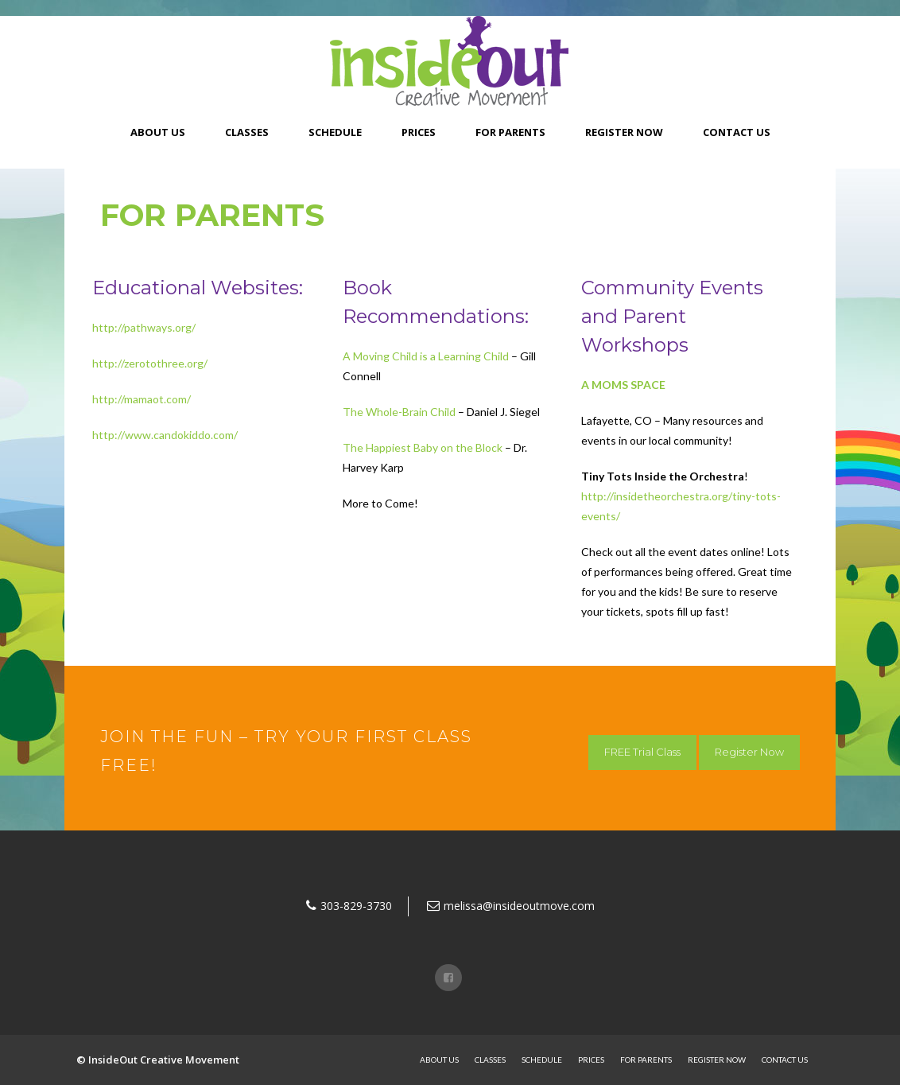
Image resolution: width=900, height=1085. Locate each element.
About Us (157, 132)
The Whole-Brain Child (399, 411)
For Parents (510, 132)
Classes (247, 132)
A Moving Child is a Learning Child (426, 356)
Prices (419, 132)
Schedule (335, 132)
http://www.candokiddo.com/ (165, 434)
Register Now (624, 132)
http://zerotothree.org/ (150, 363)
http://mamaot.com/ (141, 399)
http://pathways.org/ (144, 327)
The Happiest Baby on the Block (422, 447)
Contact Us (736, 132)
